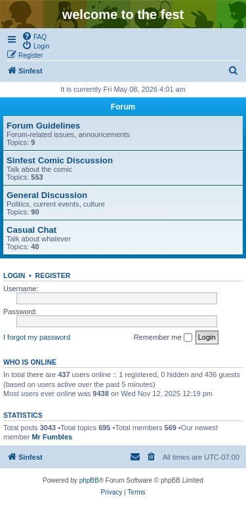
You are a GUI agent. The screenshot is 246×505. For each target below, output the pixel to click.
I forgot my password (36, 337)
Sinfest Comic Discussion (60, 160)
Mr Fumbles (51, 437)
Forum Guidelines (43, 126)
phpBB (89, 480)
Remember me (163, 337)
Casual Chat (31, 230)
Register (53, 275)
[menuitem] (34, 36)
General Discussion (47, 195)
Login (14, 275)
